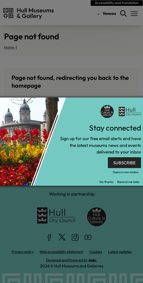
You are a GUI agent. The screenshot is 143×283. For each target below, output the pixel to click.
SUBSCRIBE (124, 162)
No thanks (106, 182)
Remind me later (128, 182)
